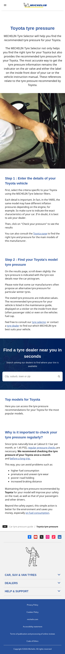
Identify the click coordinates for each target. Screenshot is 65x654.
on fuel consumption (37, 513)
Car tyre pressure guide (21, 526)
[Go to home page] (35, 5)
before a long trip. (20, 458)
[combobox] (32, 376)
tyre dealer (13, 325)
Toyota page (40, 233)
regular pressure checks (42, 447)
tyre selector (39, 322)
